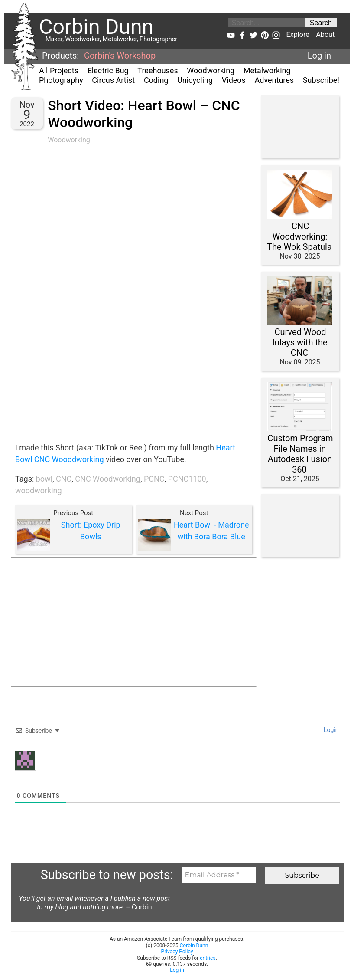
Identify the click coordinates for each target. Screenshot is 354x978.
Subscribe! (321, 80)
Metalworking (267, 70)
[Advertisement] (134, 622)
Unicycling (195, 80)
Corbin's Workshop (120, 55)
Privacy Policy (177, 951)
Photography (61, 80)
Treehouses (157, 70)
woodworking (38, 490)
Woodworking (210, 70)
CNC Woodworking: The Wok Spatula (299, 236)
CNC (63, 478)
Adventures (274, 80)
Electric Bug (108, 70)
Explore (297, 34)
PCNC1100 (187, 478)
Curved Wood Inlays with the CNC (299, 342)
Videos (234, 80)
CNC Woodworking (107, 478)
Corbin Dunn (194, 945)
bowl (44, 478)
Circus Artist (113, 80)
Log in (319, 55)
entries (207, 958)
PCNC (154, 478)
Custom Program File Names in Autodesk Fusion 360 (300, 454)
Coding (156, 80)
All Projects (58, 70)
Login (330, 729)
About (325, 34)
